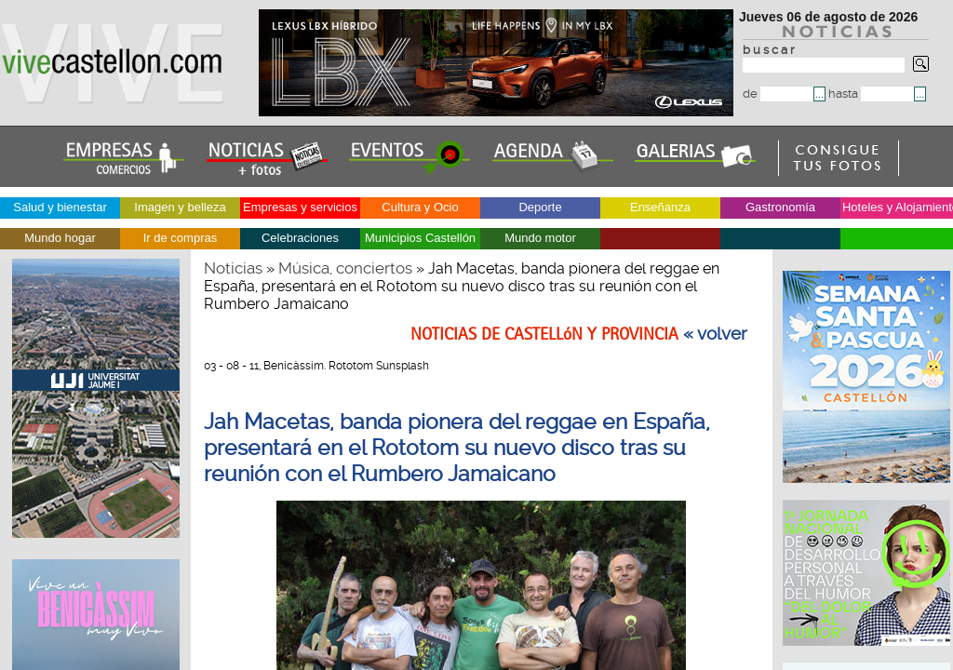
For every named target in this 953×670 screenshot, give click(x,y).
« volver (715, 334)
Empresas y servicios (300, 207)
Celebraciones (300, 238)
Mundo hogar (60, 238)
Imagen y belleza (179, 207)
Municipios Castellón (420, 238)
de (778, 93)
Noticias (233, 268)
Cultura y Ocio (420, 207)
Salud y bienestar (59, 207)
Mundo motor (540, 238)
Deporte (539, 207)
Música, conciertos (345, 268)
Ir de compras (180, 238)
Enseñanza (660, 207)
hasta (871, 93)
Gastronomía (780, 207)
